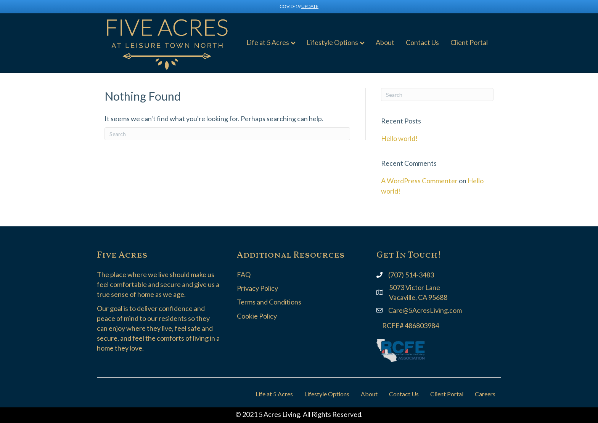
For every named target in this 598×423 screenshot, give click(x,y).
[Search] (227, 133)
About (385, 42)
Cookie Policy (257, 316)
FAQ (244, 274)
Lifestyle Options (332, 42)
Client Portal (469, 42)
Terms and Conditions (269, 302)
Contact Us (422, 42)
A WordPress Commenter (419, 180)
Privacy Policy (257, 288)
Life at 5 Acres (267, 42)
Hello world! (399, 138)
